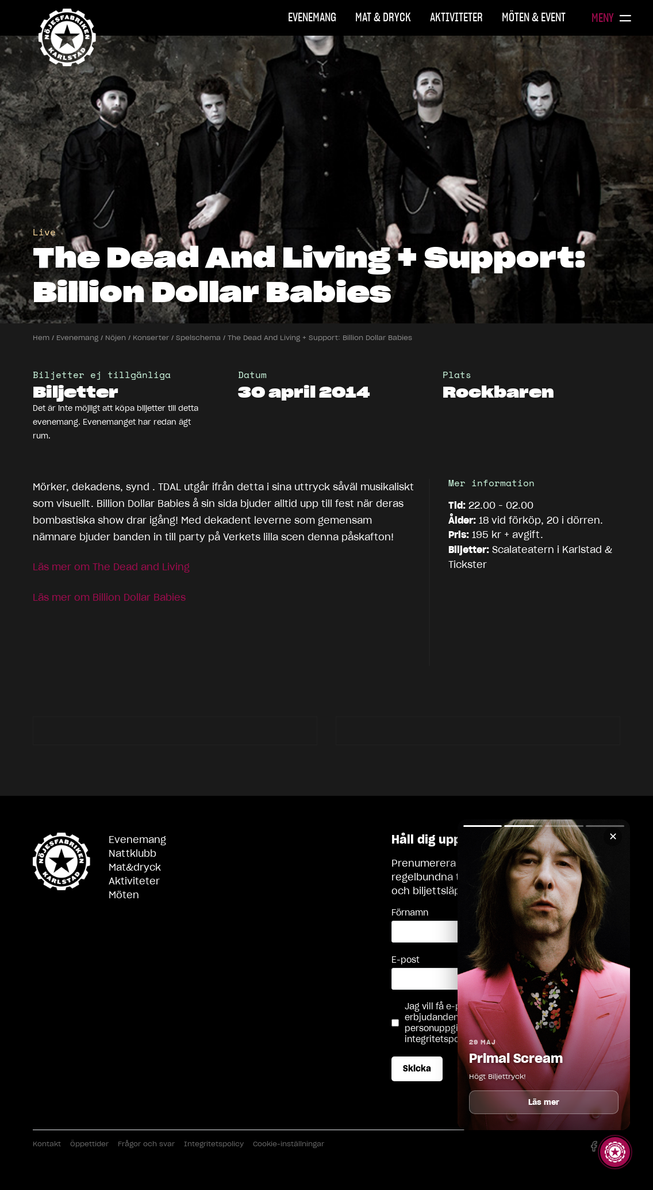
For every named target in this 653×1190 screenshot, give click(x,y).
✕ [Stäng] (613, 836)
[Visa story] (615, 1152)
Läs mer (544, 1102)
